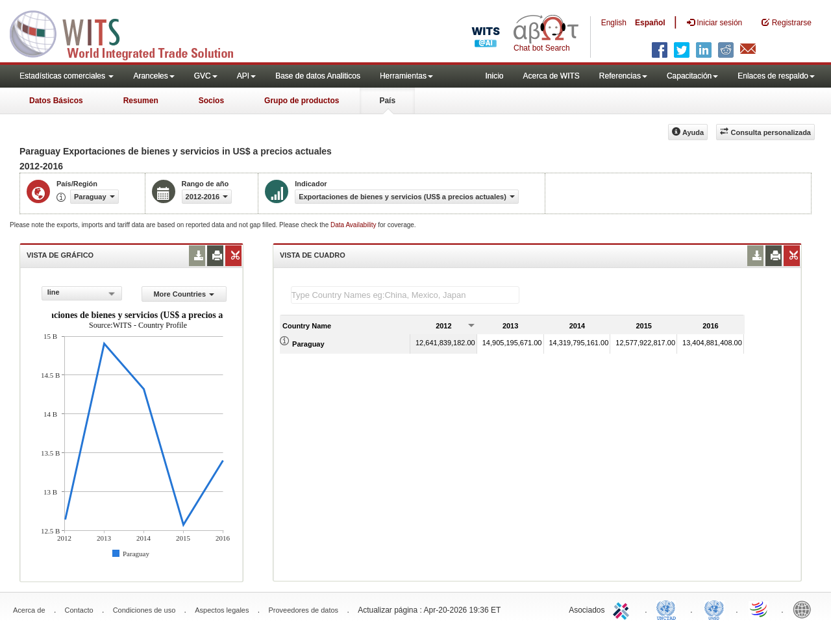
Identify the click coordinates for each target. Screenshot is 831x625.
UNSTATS (714, 609)
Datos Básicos (56, 100)
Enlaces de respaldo (776, 75)
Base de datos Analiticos (317, 75)
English (613, 22)
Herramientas (406, 75)
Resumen (140, 100)
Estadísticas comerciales (66, 75)
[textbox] (405, 295)
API (246, 75)
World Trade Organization (760, 609)
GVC (205, 75)
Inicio (494, 75)
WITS (130, 32)
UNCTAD (669, 609)
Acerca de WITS (551, 75)
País (387, 100)
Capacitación (692, 75)
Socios (211, 100)
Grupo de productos (301, 100)
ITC (623, 609)
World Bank (805, 609)
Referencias (623, 75)
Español (650, 22)
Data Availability (354, 224)
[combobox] (82, 293)
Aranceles (153, 75)
